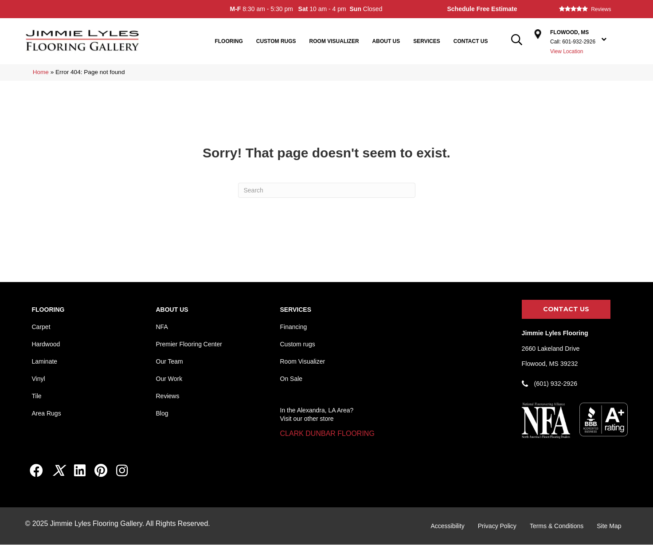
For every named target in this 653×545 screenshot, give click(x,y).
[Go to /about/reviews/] (593, 9)
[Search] (326, 190)
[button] (327, 434)
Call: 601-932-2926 (572, 42)
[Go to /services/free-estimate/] (494, 9)
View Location (566, 51)
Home (41, 72)
